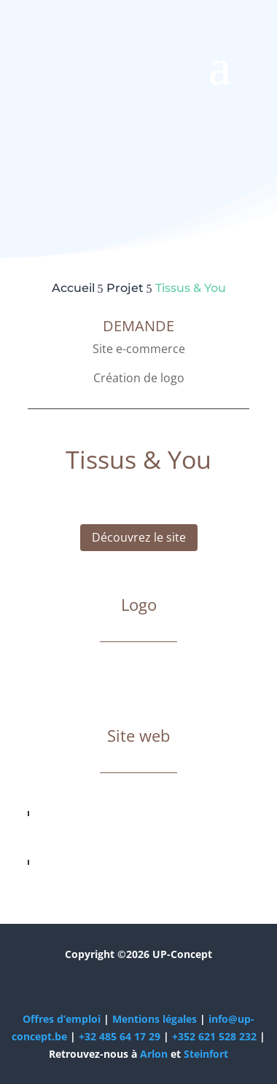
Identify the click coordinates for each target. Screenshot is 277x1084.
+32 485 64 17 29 (119, 1036)
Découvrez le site (139, 537)
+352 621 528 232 (214, 1036)
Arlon (154, 1054)
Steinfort (206, 1054)
